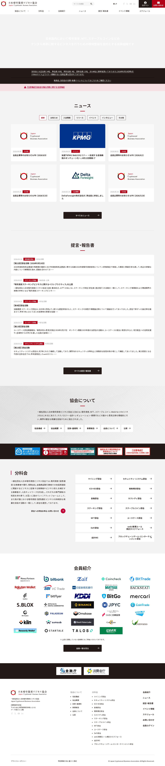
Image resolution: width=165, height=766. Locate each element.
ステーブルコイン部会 (134, 511)
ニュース (82, 11)
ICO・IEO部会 (94, 492)
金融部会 (95, 502)
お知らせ (52, 118)
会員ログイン (148, 731)
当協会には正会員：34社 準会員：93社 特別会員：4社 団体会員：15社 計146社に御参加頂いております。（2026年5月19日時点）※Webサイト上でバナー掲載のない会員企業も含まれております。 (82, 73)
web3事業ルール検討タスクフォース (134, 531)
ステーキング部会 (94, 511)
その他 (123, 118)
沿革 (125, 432)
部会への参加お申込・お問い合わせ (42, 514)
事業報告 (91, 432)
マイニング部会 (94, 482)
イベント (93, 118)
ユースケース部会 (134, 521)
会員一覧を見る (82, 654)
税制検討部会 (135, 492)
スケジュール (144, 11)
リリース (79, 118)
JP (116, 4)
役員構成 (38, 432)
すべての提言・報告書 (82, 373)
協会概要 (55, 432)
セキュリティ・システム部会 (135, 482)
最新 (41, 118)
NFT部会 (95, 521)
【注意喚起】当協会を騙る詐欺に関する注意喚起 (47, 87)
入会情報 (66, 118)
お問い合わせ (148, 726)
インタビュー (108, 118)
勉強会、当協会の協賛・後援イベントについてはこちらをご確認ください (82, 80)
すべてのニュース (82, 216)
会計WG (94, 541)
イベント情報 (124, 11)
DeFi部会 (95, 531)
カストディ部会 (134, 502)
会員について (109, 432)
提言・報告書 (103, 11)
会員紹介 (61, 11)
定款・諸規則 (72, 432)
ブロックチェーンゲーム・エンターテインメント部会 (134, 541)
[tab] (41, 118)
